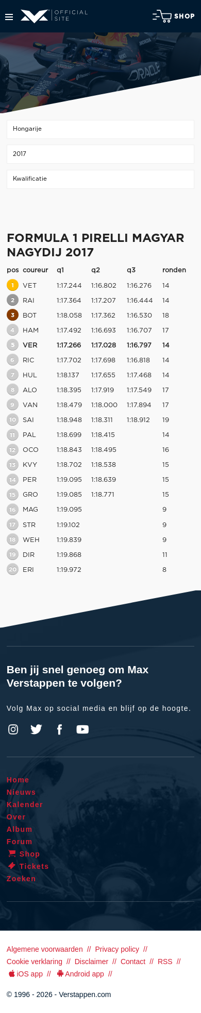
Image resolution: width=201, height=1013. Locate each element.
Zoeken (21, 879)
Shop (174, 16)
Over (16, 817)
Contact (133, 961)
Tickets (28, 866)
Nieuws (21, 792)
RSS (165, 961)
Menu (9, 17)
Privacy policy (117, 949)
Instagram (13, 729)
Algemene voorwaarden (45, 949)
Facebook (59, 729)
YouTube (82, 729)
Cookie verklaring (34, 961)
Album (20, 829)
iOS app (25, 974)
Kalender (25, 804)
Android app (79, 974)
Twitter (36, 729)
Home (18, 780)
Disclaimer (91, 961)
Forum (20, 841)
